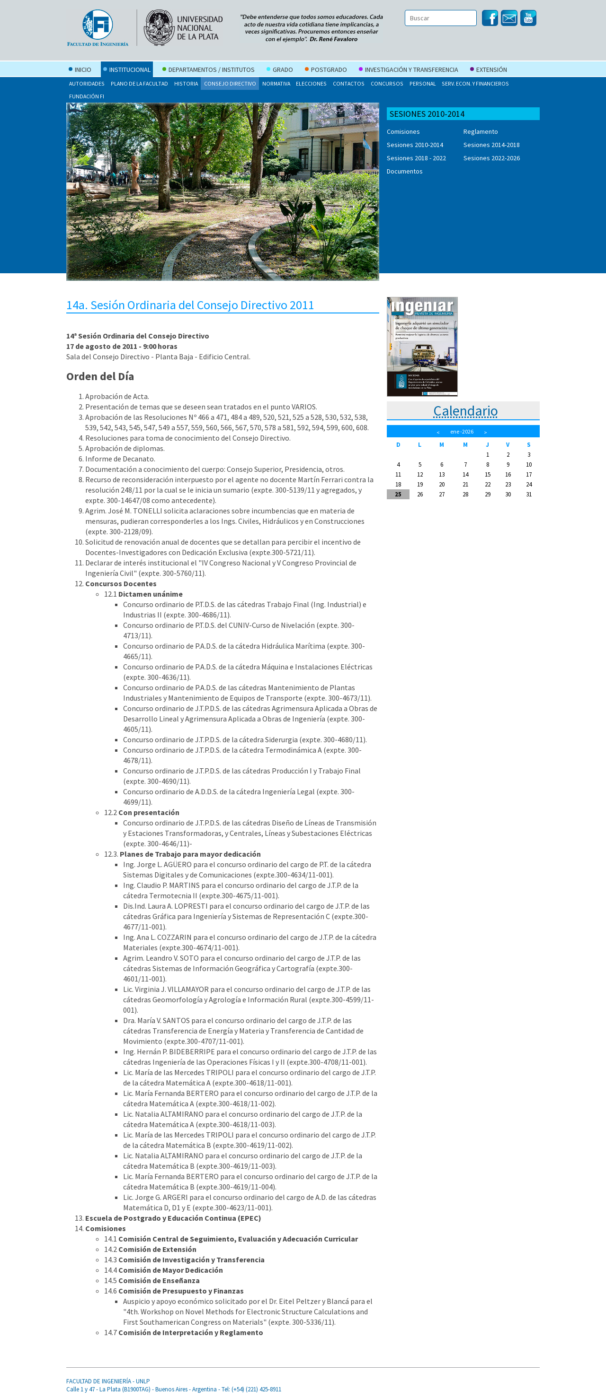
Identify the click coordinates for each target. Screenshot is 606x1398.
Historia (186, 83)
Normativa (276, 83)
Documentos (405, 171)
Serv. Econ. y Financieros (475, 83)
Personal (423, 83)
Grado (280, 70)
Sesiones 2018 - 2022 (416, 158)
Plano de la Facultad (139, 83)
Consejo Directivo (230, 83)
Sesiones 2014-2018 (491, 144)
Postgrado (326, 70)
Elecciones (311, 83)
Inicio (80, 70)
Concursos (387, 83)
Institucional (127, 70)
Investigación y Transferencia (408, 70)
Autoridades (87, 83)
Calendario (465, 410)
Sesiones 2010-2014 (415, 144)
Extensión (488, 70)
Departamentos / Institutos (208, 70)
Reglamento (480, 131)
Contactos (349, 83)
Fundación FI (86, 96)
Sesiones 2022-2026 (491, 158)
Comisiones (403, 131)
